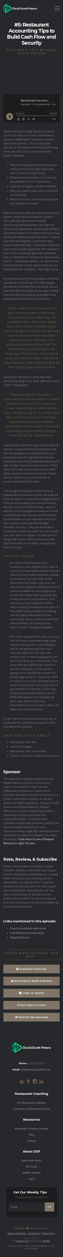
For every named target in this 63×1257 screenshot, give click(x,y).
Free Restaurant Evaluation (27, 933)
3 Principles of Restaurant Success (31, 1108)
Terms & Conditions (16, 1233)
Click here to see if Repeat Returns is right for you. (28, 841)
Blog (31, 1134)
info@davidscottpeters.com (35, 1069)
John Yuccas (22, 1241)
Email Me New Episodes (31, 1017)
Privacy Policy (48, 1233)
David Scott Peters (31, 1160)
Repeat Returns (20, 937)
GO (49, 1206)
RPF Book (31, 1166)
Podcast (31, 1140)
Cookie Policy (33, 1233)
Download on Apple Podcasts (31, 980)
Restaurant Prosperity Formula (31, 1128)
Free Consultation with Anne (28, 928)
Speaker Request (31, 1172)
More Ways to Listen (31, 1005)
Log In (31, 1178)
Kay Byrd (46, 1241)
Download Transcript (31, 969)
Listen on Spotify (31, 993)
